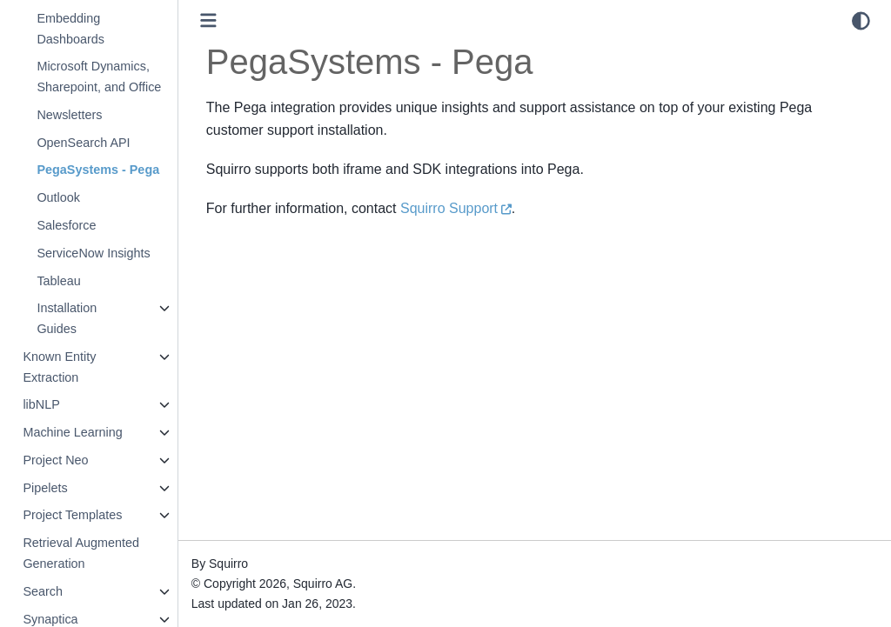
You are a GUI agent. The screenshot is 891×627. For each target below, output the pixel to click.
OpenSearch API (83, 143)
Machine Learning (72, 432)
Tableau (58, 281)
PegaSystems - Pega (98, 170)
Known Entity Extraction (59, 367)
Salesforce (66, 225)
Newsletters (69, 115)
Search (43, 591)
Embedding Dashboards (70, 28)
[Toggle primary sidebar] (208, 20)
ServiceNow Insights (93, 253)
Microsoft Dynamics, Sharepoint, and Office (99, 76)
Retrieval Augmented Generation (81, 553)
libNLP (41, 404)
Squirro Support (449, 208)
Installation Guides (67, 318)
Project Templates (72, 515)
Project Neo (55, 460)
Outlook (58, 197)
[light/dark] (861, 21)
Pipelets (45, 488)
